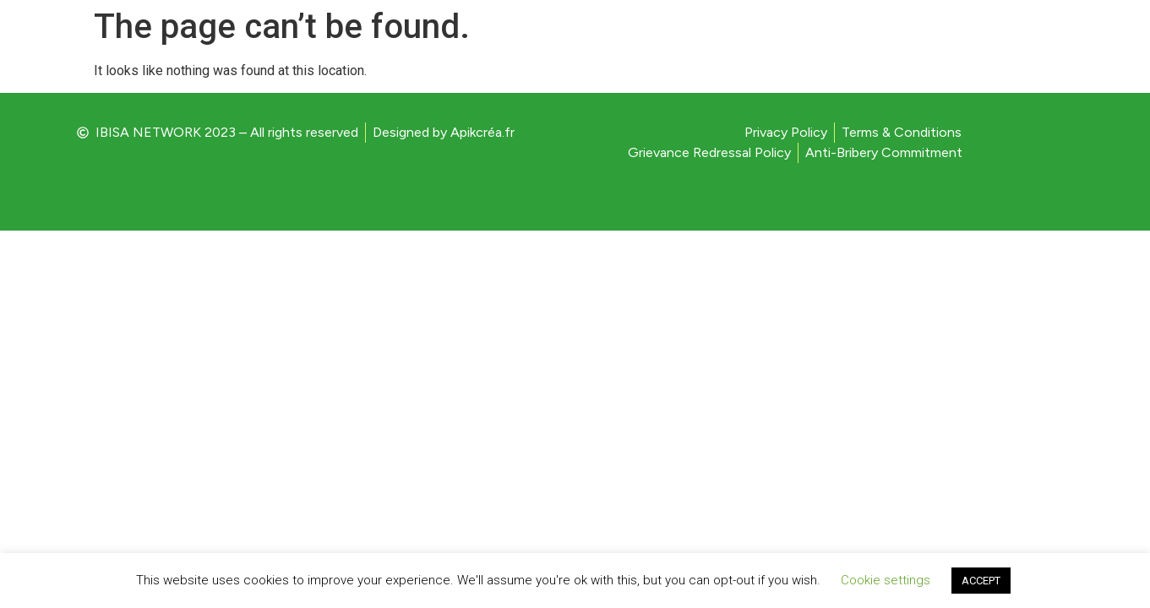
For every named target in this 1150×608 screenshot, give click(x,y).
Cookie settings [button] (885, 580)
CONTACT (1023, 54)
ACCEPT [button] (981, 580)
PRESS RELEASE (904, 54)
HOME (800, 54)
